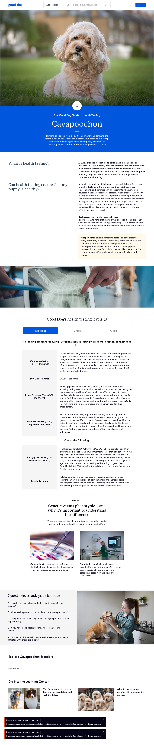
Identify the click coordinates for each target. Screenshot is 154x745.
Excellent (40, 330)
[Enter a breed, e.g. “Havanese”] (87, 5)
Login (130, 5)
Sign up (141, 5)
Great (77, 330)
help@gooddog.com (46, 724)
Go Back (36, 720)
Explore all (15, 668)
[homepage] (15, 4)
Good (113, 330)
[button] (105, 319)
